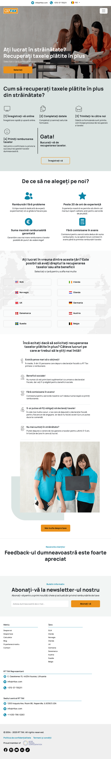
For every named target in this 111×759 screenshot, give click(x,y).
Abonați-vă (85, 603)
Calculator (7, 637)
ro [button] (75, 2)
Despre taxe (8, 634)
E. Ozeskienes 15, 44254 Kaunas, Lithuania (27, 676)
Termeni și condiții (42, 737)
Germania (52, 648)
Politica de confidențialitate (17, 737)
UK (49, 644)
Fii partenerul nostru (11, 644)
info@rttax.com (39, 2)
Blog (5, 641)
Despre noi (7, 630)
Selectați (18, 69)
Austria (51, 654)
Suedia (51, 658)
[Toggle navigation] (104, 11)
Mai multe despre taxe (55, 528)
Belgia (50, 661)
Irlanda (51, 634)
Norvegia (51, 637)
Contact (6, 648)
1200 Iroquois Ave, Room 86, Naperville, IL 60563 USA (32, 703)
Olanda (51, 641)
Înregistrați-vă (55, 160)
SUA (50, 630)
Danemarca (53, 651)
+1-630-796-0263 (16, 714)
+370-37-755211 (58, 2)
